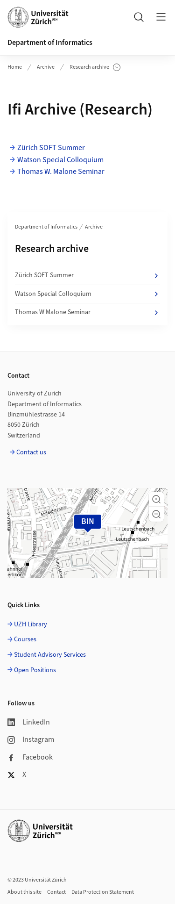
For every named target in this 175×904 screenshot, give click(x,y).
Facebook (30, 757)
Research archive (95, 67)
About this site (24, 892)
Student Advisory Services (50, 655)
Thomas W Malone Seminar (87, 312)
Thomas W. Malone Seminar (61, 171)
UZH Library (30, 624)
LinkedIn (28, 722)
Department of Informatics (49, 42)
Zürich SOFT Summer (51, 148)
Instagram (30, 739)
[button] (156, 499)
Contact (56, 892)
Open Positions (35, 670)
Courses (25, 639)
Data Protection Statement (102, 892)
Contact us (31, 452)
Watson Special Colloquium (60, 160)
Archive (46, 67)
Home (14, 67)
